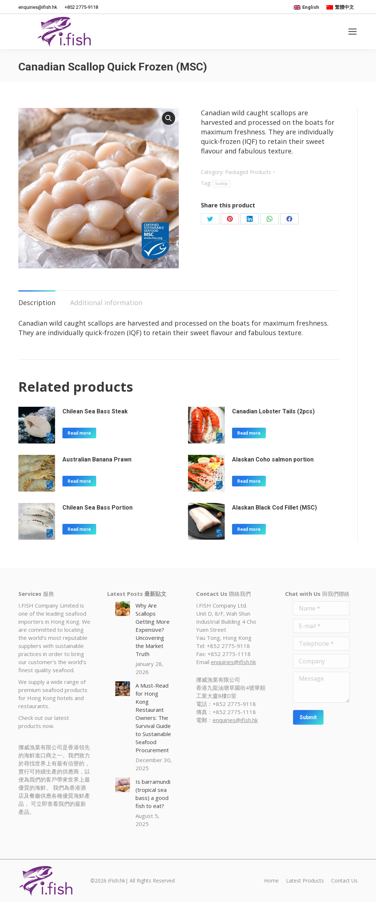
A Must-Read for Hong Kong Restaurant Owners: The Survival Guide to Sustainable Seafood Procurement (153, 718)
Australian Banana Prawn (96, 459)
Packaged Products (248, 172)
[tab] (36, 298)
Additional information (106, 302)
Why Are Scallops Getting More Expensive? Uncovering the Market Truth (152, 630)
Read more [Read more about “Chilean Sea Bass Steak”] (79, 433)
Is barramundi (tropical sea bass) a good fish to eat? (152, 793)
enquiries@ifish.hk (233, 662)
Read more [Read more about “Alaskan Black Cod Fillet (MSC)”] (249, 529)
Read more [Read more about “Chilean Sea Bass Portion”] (79, 529)
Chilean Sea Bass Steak (95, 411)
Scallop (221, 184)
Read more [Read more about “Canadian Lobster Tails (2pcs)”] (249, 433)
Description (36, 302)
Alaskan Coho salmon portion (273, 459)
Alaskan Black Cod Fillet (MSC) (274, 507)
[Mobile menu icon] (352, 31)
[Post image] (122, 608)
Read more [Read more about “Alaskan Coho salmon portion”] (249, 481)
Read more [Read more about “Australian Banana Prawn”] (79, 481)
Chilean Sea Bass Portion (97, 507)
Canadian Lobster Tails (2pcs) (273, 411)
